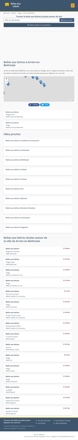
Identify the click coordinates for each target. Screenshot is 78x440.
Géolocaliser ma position (38, 25)
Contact (36, 435)
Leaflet (72, 101)
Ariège (43, 71)
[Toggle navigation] (73, 6)
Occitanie (61, 71)
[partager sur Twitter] (45, 105)
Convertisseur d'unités (62, 421)
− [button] (6, 82)
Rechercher (67, 20)
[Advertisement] (27, 45)
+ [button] (6, 79)
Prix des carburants (44, 421)
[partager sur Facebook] (34, 105)
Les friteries (42, 423)
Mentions (41, 435)
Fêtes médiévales (61, 423)
